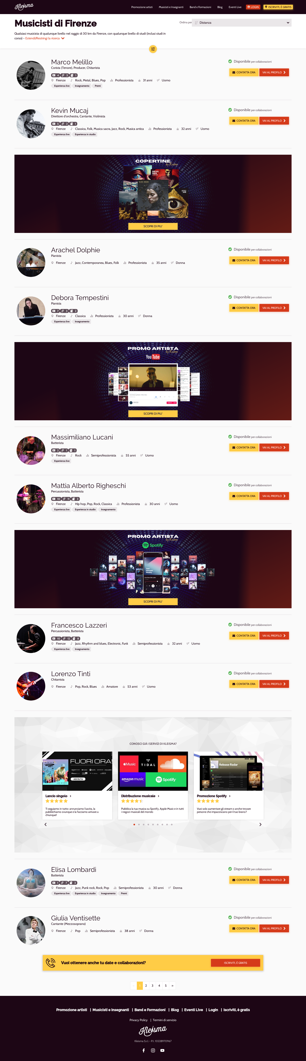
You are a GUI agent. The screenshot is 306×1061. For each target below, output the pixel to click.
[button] (242, 23)
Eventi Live (193, 999)
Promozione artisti (71, 999)
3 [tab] (143, 816)
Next (260, 816)
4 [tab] (148, 816)
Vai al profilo (274, 72)
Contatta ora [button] (243, 72)
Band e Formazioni (149, 999)
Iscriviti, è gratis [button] (235, 952)
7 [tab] (162, 816)
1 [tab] (134, 816)
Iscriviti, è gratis (279, 7)
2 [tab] (139, 816)
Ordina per (186, 22)
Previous (45, 816)
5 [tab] (153, 816)
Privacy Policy (139, 1009)
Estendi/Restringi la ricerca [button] (44, 38)
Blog (175, 999)
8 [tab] (167, 816)
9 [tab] (172, 816)
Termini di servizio (164, 1009)
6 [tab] (157, 816)
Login (255, 7)
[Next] (172, 975)
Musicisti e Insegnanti (111, 999)
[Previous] (133, 975)
